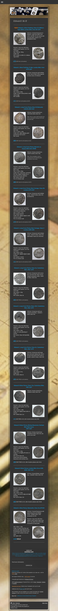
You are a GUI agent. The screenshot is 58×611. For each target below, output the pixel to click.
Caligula (43, 582)
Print (13, 603)
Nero (35, 582)
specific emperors (18, 582)
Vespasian (39, 582)
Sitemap (18, 603)
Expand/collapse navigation (29, 2)
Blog (13, 595)
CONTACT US (29, 565)
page (14, 573)
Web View (44, 603)
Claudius (15, 583)
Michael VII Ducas (29, 579)
